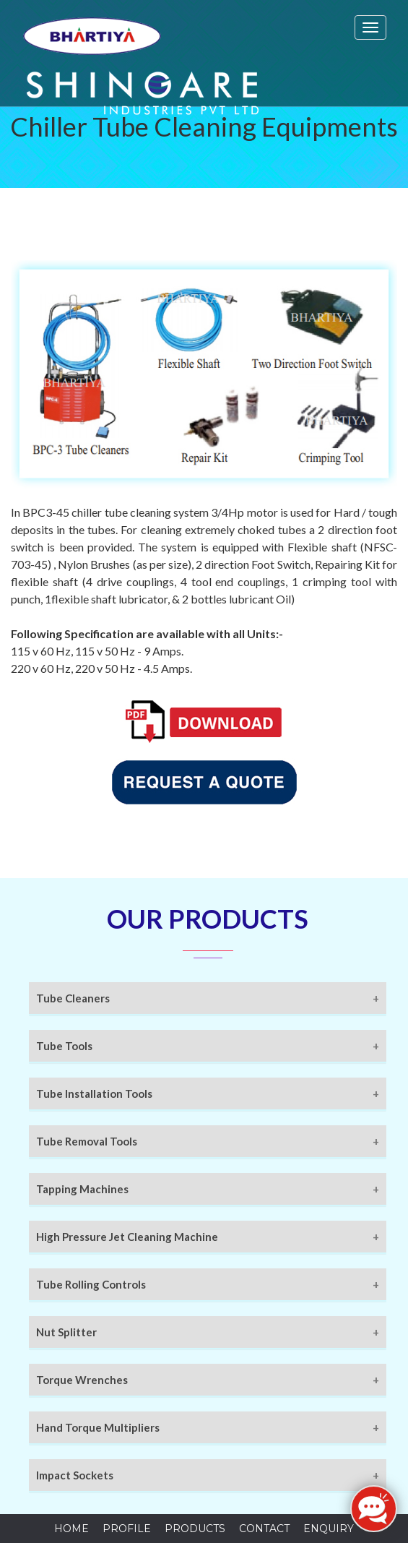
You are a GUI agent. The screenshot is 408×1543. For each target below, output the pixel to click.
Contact (264, 1528)
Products (195, 1528)
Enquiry (328, 1528)
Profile (127, 1528)
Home (71, 1528)
